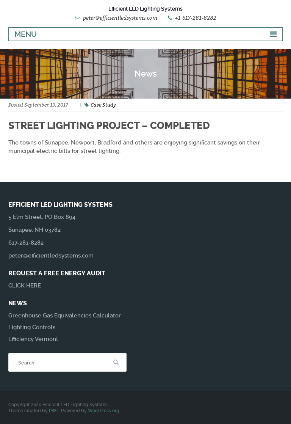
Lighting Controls (31, 327)
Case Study (103, 104)
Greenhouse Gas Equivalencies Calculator (64, 315)
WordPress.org (103, 410)
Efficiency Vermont (33, 339)
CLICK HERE (24, 285)
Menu (25, 34)
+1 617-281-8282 (195, 17)
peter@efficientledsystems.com (120, 17)
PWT (54, 410)
